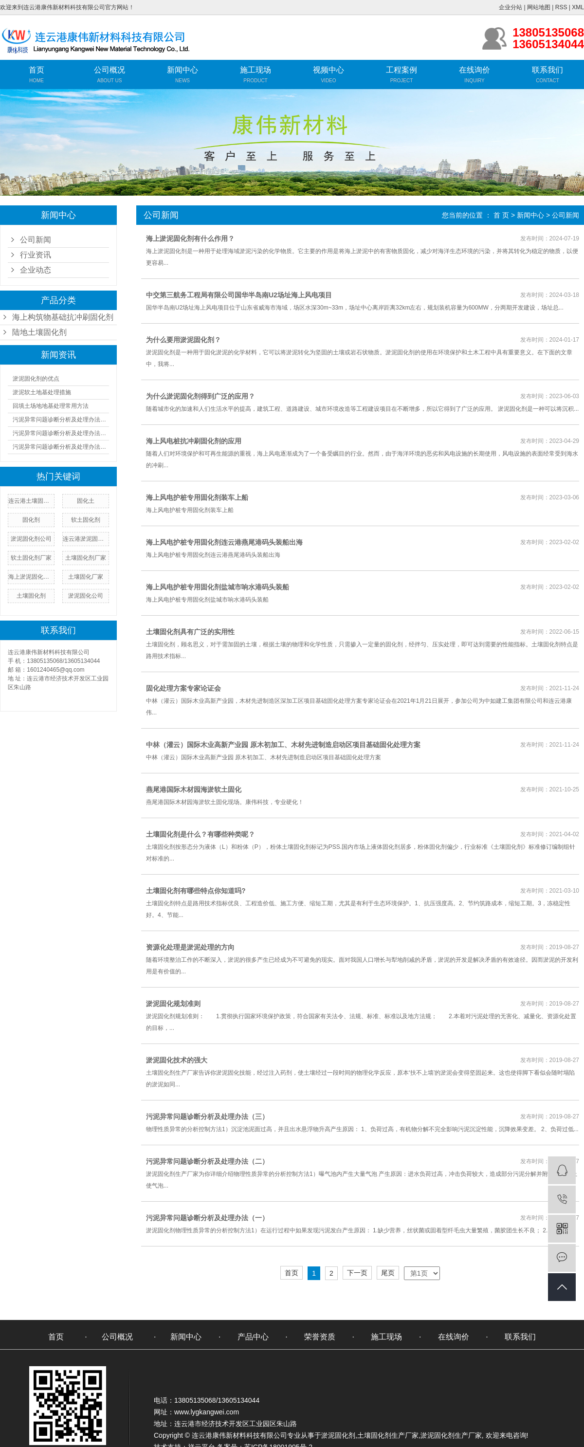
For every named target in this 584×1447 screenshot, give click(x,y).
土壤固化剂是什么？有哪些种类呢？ (200, 834)
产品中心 (253, 1337)
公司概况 (109, 70)
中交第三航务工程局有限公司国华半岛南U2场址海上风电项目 (239, 295)
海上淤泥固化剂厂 (31, 576)
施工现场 (255, 70)
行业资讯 (35, 255)
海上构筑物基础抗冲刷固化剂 (62, 317)
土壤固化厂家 (85, 576)
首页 (36, 70)
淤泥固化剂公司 (31, 538)
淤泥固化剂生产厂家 (451, 1435)
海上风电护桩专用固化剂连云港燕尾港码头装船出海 (224, 542)
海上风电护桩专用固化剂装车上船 (197, 497)
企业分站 (510, 7)
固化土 (85, 500)
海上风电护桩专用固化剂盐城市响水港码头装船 (217, 587)
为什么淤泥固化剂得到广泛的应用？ (200, 396)
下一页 (357, 1273)
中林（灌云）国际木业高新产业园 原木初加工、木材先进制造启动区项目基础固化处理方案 (283, 745)
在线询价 (474, 70)
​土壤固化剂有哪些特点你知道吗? (196, 891)
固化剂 (31, 519)
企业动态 (35, 270)
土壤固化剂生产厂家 (388, 1435)
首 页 (501, 215)
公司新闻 (35, 240)
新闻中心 (182, 70)
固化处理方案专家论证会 (183, 688)
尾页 (388, 1273)
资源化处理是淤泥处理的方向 (190, 947)
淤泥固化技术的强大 (176, 1060)
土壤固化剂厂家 (85, 557)
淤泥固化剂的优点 (36, 378)
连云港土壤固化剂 (31, 500)
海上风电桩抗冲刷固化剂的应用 (193, 441)
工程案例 (401, 70)
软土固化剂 (85, 519)
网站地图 (538, 7)
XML (578, 7)
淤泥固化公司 (85, 595)
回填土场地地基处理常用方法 (51, 406)
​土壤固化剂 (31, 595)
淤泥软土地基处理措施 (42, 392)
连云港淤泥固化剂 (86, 538)
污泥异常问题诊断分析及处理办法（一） (61, 419)
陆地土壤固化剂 (39, 332)
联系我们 (547, 70)
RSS (561, 7)
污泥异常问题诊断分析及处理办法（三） (61, 446)
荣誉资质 (319, 1337)
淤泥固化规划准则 (173, 1003)
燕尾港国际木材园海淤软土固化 (193, 789)
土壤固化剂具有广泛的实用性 (190, 632)
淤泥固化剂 (338, 1435)
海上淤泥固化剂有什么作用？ (190, 238)
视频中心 (328, 70)
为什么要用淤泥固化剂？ (183, 340)
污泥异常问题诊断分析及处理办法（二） (61, 433)
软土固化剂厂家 (31, 557)
